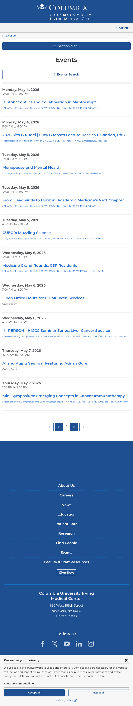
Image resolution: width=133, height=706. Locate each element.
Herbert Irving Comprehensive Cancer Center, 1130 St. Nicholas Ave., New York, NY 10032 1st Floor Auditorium (61, 336)
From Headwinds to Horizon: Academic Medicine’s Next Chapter (58, 200)
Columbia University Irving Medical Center (66, 452)
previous (59, 427)
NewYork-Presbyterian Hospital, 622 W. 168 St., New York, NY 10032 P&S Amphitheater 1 (50, 271)
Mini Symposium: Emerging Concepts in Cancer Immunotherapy (58, 396)
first (49, 427)
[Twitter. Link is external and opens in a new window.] (54, 644)
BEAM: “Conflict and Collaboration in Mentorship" (46, 102)
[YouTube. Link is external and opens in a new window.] (67, 644)
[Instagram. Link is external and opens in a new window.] (91, 644)
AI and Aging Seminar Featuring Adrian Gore (41, 363)
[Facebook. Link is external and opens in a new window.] (42, 644)
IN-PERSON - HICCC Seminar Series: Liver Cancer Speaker (53, 330)
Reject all (98, 692)
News (66, 505)
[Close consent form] (126, 660)
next (74, 427)
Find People (66, 543)
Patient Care (66, 524)
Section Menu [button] (66, 46)
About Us (9, 35)
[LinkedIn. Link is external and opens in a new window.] (79, 644)
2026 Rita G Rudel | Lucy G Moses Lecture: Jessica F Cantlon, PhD (60, 135)
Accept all (34, 692)
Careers (66, 495)
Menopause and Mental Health (28, 167)
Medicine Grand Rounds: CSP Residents (37, 265)
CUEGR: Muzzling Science (25, 233)
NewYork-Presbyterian (66, 464)
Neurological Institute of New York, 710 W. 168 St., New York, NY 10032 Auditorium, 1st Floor (52, 140)
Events (66, 553)
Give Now (66, 572)
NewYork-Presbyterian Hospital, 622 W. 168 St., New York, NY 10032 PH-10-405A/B (47, 108)
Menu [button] (125, 26)
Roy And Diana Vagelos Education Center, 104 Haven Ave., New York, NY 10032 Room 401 (51, 238)
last (83, 427)
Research (66, 533)
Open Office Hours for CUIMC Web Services (40, 298)
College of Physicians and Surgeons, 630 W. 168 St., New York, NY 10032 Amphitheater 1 (50, 173)
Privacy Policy (66, 700)
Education (66, 514)
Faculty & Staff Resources (66, 562)
